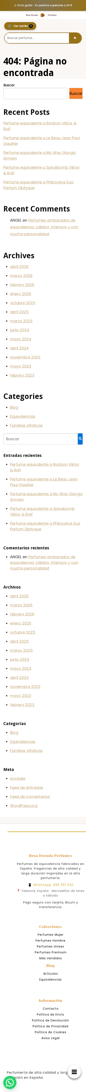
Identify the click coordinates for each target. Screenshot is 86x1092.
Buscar (9, 85)
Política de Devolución (50, 1020)
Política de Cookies (50, 1032)
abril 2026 (19, 266)
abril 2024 (19, 348)
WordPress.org (23, 805)
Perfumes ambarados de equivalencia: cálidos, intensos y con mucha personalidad (44, 227)
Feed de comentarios (30, 796)
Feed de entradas (26, 787)
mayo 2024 (20, 339)
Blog (14, 407)
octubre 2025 (22, 302)
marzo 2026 (21, 275)
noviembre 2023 (25, 357)
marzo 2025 (21, 321)
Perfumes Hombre (50, 940)
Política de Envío (50, 1014)
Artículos (50, 974)
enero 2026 (20, 293)
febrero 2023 (22, 375)
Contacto (51, 1008)
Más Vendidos (50, 958)
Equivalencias (22, 416)
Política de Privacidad (50, 1026)
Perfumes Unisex (50, 946)
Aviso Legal (50, 1038)
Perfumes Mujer (51, 935)
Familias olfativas (26, 425)
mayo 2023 (20, 366)
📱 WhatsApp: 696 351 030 (50, 885)
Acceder (18, 778)
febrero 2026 (22, 284)
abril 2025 (19, 311)
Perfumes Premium (51, 952)
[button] (7, 1083)
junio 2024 (19, 330)
